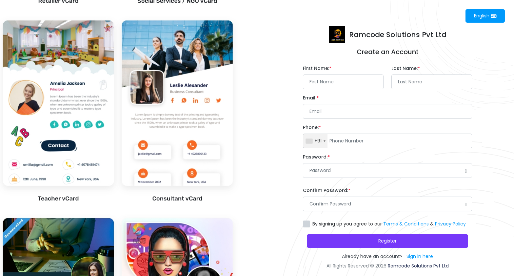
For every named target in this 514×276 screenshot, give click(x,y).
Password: (316, 157)
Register (387, 241)
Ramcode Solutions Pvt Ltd (418, 266)
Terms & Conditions (406, 224)
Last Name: (405, 68)
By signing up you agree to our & (389, 224)
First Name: (317, 68)
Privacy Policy (450, 224)
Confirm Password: (326, 190)
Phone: (312, 127)
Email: (311, 98)
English (485, 15)
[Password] (387, 170)
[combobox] (315, 141)
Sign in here (419, 256)
